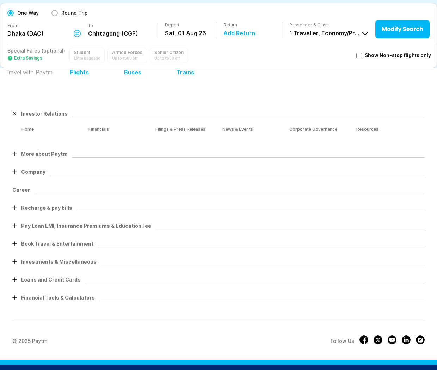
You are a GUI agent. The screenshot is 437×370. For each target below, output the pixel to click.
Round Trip (74, 13)
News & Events (237, 129)
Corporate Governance (313, 129)
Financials (98, 129)
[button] (87, 55)
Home (27, 129)
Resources (367, 129)
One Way (28, 13)
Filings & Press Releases (180, 129)
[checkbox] (359, 55)
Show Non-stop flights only (393, 55)
